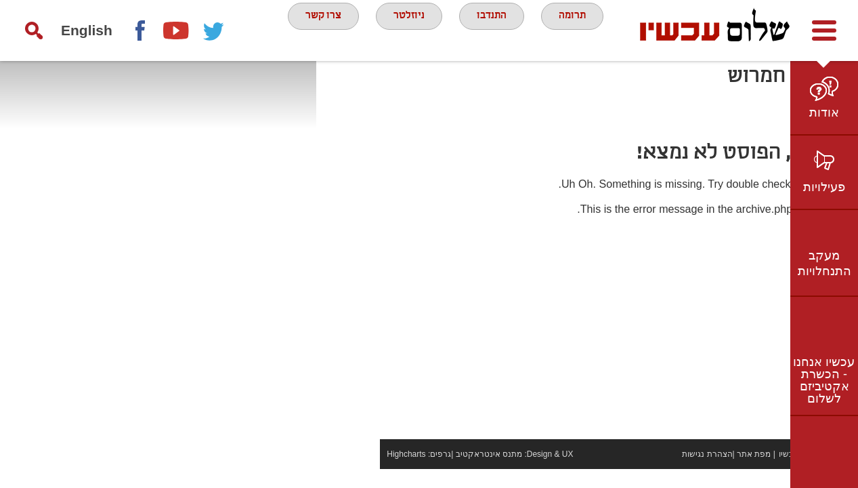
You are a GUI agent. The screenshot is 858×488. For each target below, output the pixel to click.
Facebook (139, 30)
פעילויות (824, 187)
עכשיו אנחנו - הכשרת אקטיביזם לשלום (824, 380)
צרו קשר (311, 29)
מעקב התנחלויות (824, 263)
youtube (176, 30)
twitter (214, 30)
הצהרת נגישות (643, 473)
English (86, 30)
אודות (824, 112)
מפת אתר (690, 473)
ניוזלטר (405, 29)
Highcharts (342, 473)
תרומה (584, 29)
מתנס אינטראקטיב (424, 473)
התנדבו (496, 29)
